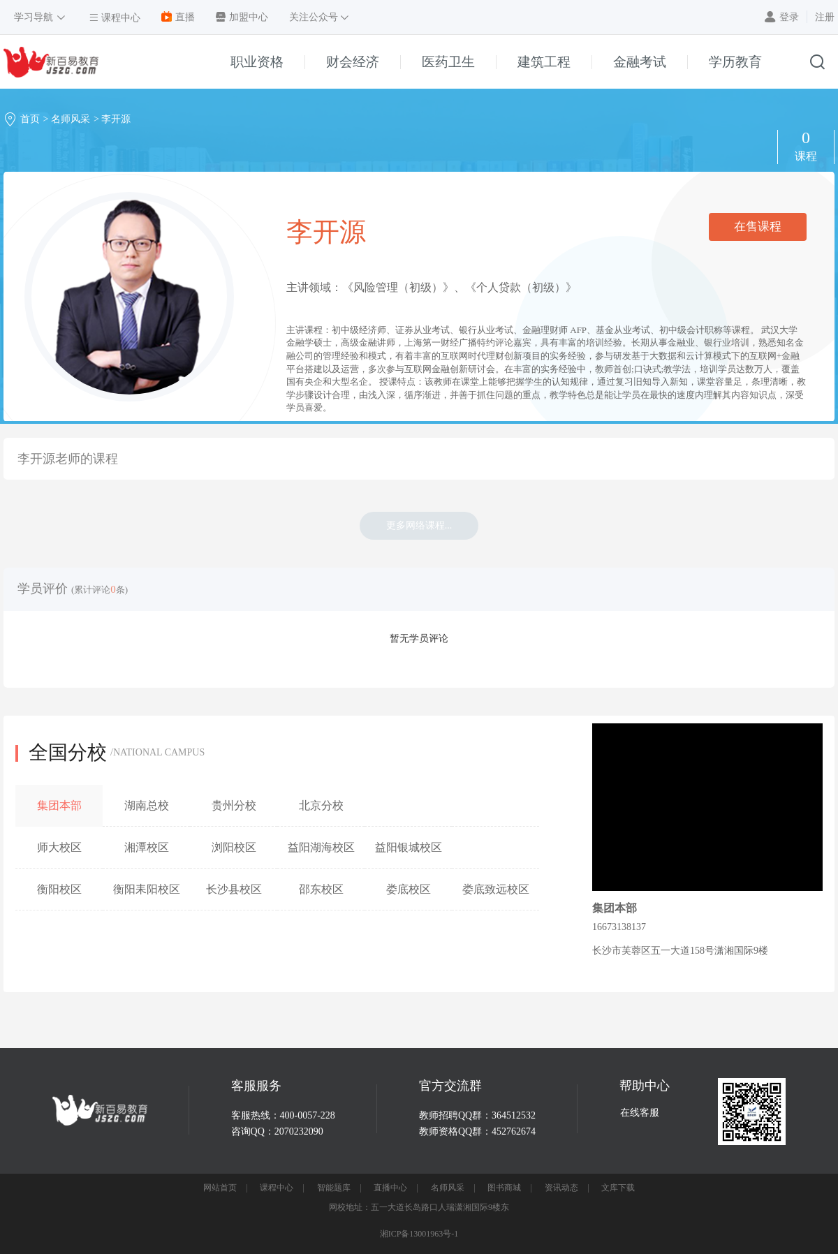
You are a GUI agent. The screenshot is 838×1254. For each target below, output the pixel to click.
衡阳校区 (59, 889)
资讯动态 (561, 1188)
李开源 (116, 119)
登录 (789, 17)
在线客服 (639, 1112)
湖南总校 (146, 805)
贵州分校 (234, 805)
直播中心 (390, 1188)
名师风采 (70, 119)
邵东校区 (321, 889)
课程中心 (276, 1188)
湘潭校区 (146, 847)
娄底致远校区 (495, 889)
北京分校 (321, 805)
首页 (30, 119)
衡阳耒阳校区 (146, 889)
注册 (825, 17)
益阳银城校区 (408, 847)
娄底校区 (408, 889)
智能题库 (334, 1188)
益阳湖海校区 (321, 847)
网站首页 (220, 1188)
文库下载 (618, 1188)
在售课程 (757, 226)
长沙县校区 (234, 889)
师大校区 (59, 847)
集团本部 (59, 805)
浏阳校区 (234, 847)
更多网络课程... (419, 525)
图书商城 (504, 1188)
